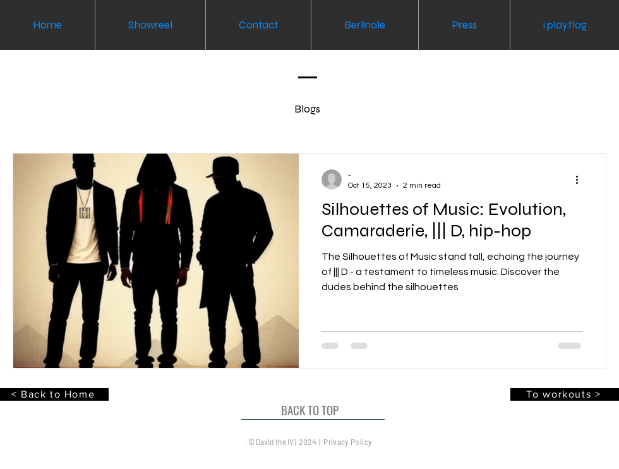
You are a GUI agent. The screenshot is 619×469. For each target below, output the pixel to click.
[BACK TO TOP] (313, 410)
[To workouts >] (564, 394)
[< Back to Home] (54, 394)
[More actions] (581, 179)
